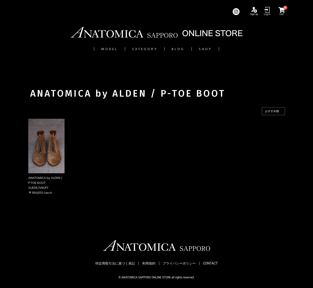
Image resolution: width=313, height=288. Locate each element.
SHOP (219, 49)
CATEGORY (141, 49)
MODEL (96, 49)
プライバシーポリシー (179, 263)
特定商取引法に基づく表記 (115, 263)
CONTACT (210, 263)
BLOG (183, 49)
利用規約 (148, 263)
